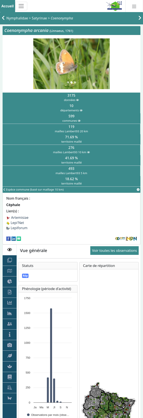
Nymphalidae (17, 18)
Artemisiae (17, 217)
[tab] (10, 249)
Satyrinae (39, 18)
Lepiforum (16, 228)
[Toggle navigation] (21, 6)
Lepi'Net (15, 222)
